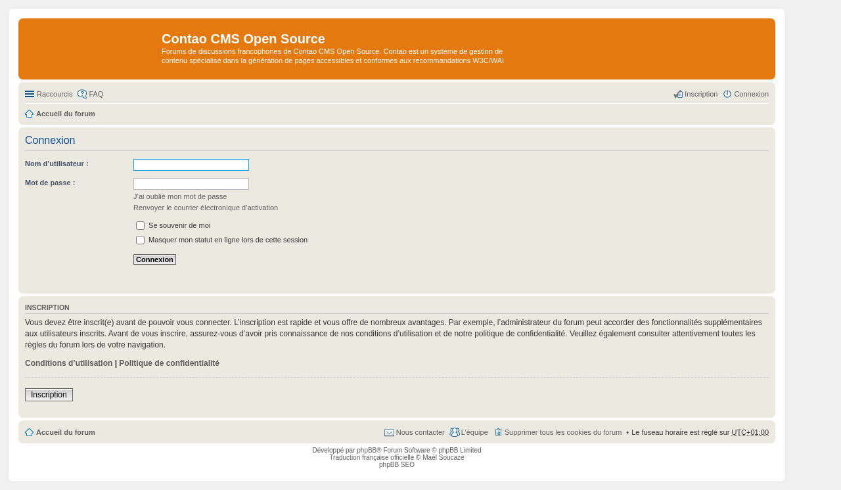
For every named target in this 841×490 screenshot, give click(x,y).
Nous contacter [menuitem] (420, 432)
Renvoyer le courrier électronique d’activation (205, 208)
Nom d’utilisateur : (57, 163)
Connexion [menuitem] (751, 94)
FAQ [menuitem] (96, 94)
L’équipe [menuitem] (474, 432)
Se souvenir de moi (173, 225)
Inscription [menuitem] (701, 94)
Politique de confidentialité (169, 363)
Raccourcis (54, 94)
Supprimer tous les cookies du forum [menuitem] (563, 432)
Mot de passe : (50, 183)
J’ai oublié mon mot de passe (180, 196)
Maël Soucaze (443, 457)
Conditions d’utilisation (68, 363)
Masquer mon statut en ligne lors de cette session (221, 240)
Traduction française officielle (371, 457)
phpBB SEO (397, 464)
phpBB (366, 450)
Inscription (49, 394)
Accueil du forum (65, 432)
